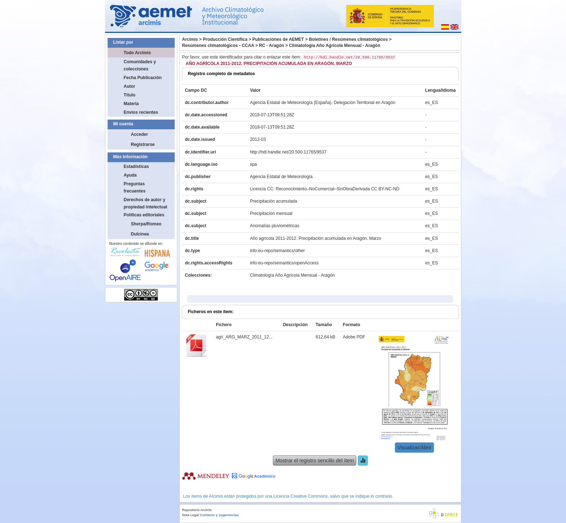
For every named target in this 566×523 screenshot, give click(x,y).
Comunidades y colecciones (140, 65)
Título (130, 95)
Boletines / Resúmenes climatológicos (348, 39)
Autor (129, 86)
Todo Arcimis (137, 52)
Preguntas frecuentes (135, 187)
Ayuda (130, 175)
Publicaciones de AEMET (278, 39)
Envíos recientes (141, 112)
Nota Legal (190, 515)
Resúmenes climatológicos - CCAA (218, 45)
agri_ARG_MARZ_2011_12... (244, 337)
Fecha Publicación (143, 77)
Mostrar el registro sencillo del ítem (314, 460)
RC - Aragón (271, 45)
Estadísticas (136, 166)
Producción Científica (225, 39)
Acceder (139, 134)
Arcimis (190, 39)
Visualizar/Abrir (414, 447)
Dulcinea (140, 234)
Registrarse (143, 144)
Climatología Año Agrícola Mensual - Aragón (334, 45)
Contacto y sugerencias (219, 515)
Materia (131, 103)
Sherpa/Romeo (146, 223)
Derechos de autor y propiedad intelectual (145, 203)
